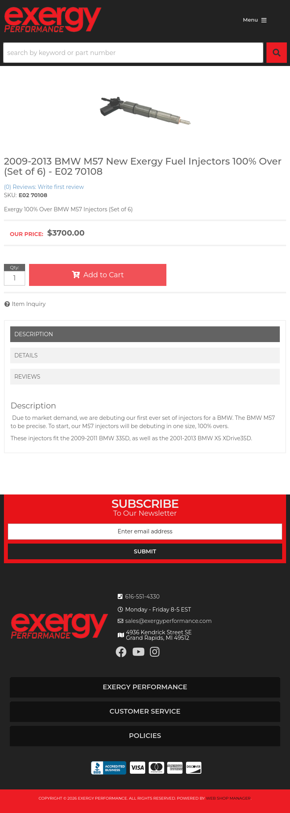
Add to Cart (104, 275)
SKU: (10, 195)
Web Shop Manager (228, 798)
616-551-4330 (142, 596)
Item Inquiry (29, 304)
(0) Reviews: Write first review (44, 186)
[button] (145, 52)
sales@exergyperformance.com (168, 621)
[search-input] (133, 52)
